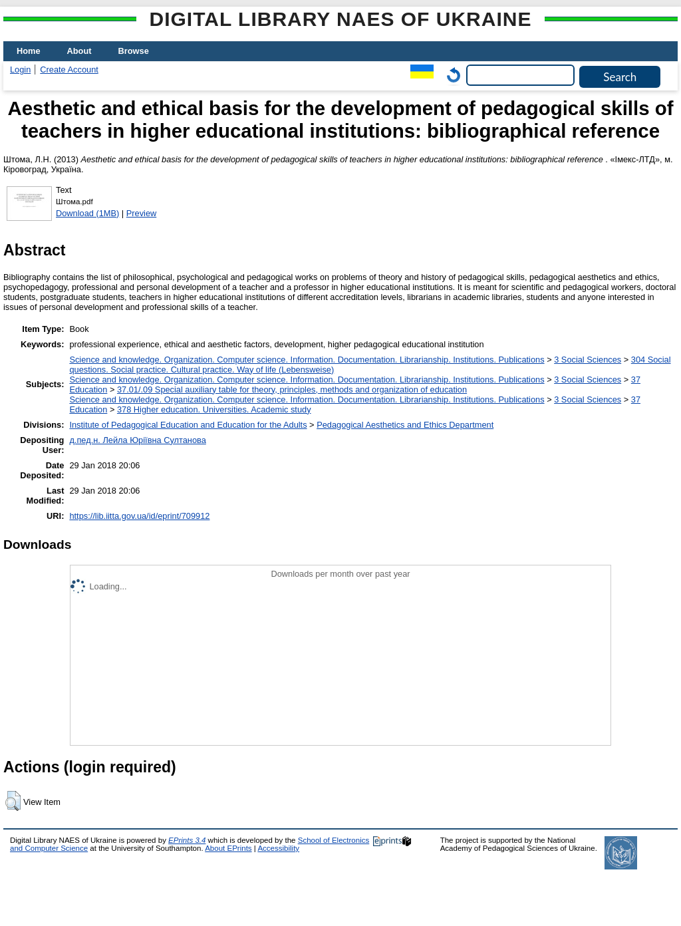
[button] (13, 801)
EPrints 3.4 (186, 840)
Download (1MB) (87, 213)
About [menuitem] (79, 51)
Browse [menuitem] (133, 51)
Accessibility (278, 848)
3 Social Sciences (587, 360)
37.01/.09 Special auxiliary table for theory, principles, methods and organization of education (292, 389)
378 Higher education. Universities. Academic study (214, 409)
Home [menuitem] (29, 51)
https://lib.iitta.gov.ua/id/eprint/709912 (139, 516)
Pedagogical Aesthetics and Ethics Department (405, 425)
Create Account (69, 70)
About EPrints (228, 848)
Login (20, 70)
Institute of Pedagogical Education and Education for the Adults (188, 425)
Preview (141, 213)
